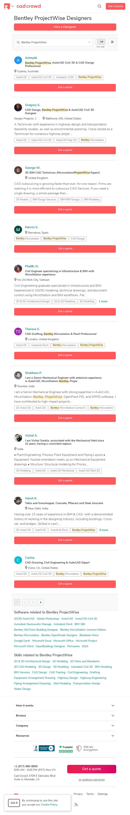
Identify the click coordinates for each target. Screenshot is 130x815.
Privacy (78, 794)
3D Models (22, 199)
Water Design (22, 689)
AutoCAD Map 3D (66, 140)
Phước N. (32, 266)
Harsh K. (31, 498)
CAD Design (78, 239)
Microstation (92, 140)
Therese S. (32, 329)
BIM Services (22, 672)
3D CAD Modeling (25, 667)
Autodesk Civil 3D (82, 667)
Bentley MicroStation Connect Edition (83, 629)
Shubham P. (33, 373)
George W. (32, 168)
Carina (29, 558)
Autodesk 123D (65, 77)
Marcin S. (31, 227)
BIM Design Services (44, 199)
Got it (14, 803)
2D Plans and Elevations (85, 661)
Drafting (95, 672)
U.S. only (100, 47)
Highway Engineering (93, 678)
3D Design (44, 667)
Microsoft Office (63, 640)
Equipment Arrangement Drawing (34, 678)
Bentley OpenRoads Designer (59, 635)
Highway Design (68, 678)
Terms (90, 794)
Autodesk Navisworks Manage (32, 624)
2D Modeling (60, 661)
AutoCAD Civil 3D (41, 77)
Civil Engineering (78, 672)
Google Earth (22, 640)
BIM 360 (80, 624)
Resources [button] (65, 735)
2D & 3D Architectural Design (32, 661)
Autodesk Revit (39, 345)
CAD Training (57, 672)
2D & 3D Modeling (64, 301)
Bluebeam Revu (89, 635)
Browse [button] (65, 715)
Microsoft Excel (41, 640)
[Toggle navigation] (9, 6)
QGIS (85, 646)
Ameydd (31, 58)
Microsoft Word (23, 646)
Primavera (73, 646)
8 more (103, 530)
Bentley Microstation (26, 635)
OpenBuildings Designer (50, 646)
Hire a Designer (65, 27)
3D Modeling (87, 301)
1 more (103, 301)
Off (101, 42)
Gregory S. (32, 105)
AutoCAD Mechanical (62, 470)
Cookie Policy (49, 804)
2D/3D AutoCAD (24, 618)
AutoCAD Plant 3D (89, 470)
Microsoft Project (86, 640)
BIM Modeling (92, 199)
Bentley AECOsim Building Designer (36, 629)
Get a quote (65, 87)
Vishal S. (31, 435)
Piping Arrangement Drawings (32, 683)
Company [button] (65, 725)
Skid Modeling (62, 683)
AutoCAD (21, 77)
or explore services (92, 779)
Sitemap (103, 794)
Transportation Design (86, 683)
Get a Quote (115, 6)
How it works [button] (65, 705)
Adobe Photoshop (48, 618)
